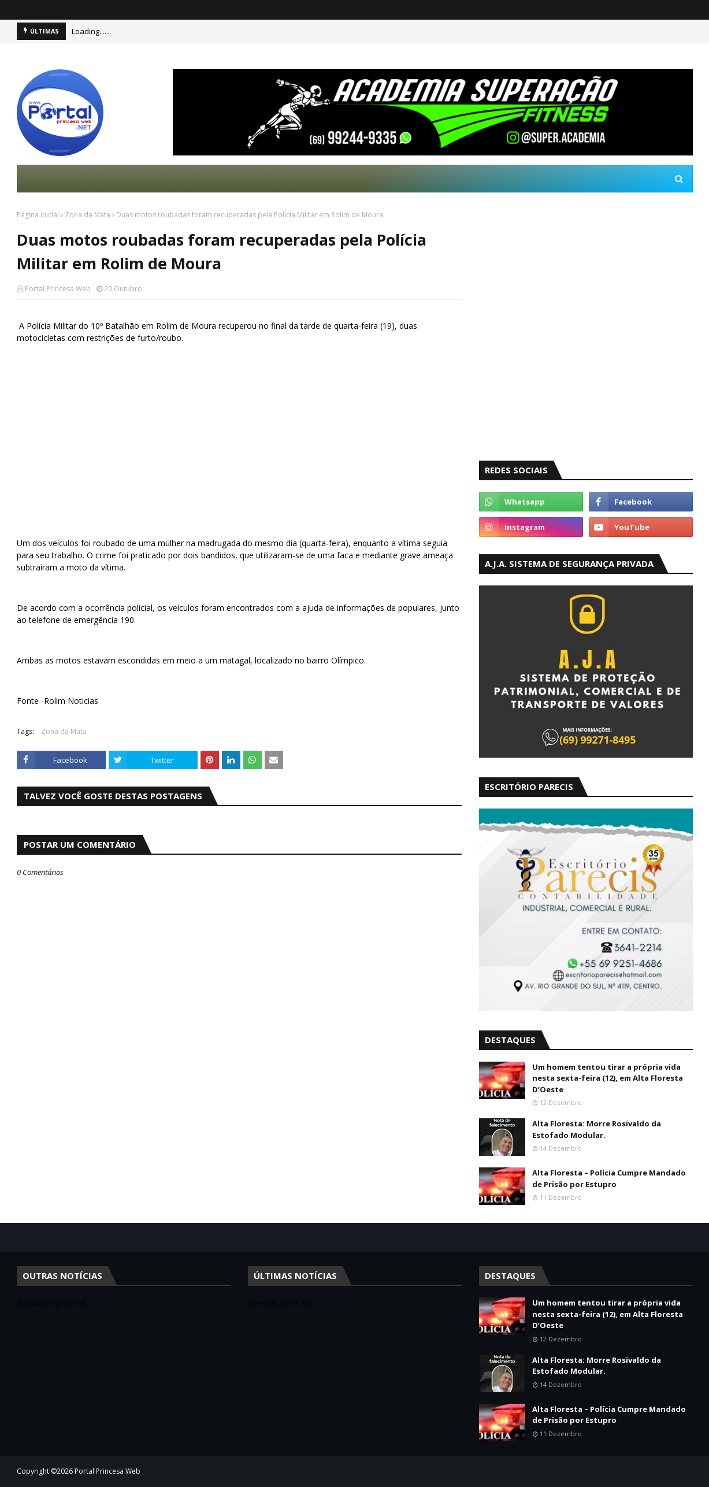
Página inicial (38, 215)
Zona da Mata (87, 215)
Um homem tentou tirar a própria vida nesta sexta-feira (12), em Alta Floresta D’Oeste (607, 1078)
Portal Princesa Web (58, 289)
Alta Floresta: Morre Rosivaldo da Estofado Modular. (596, 1129)
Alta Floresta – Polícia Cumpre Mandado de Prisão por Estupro (609, 1178)
